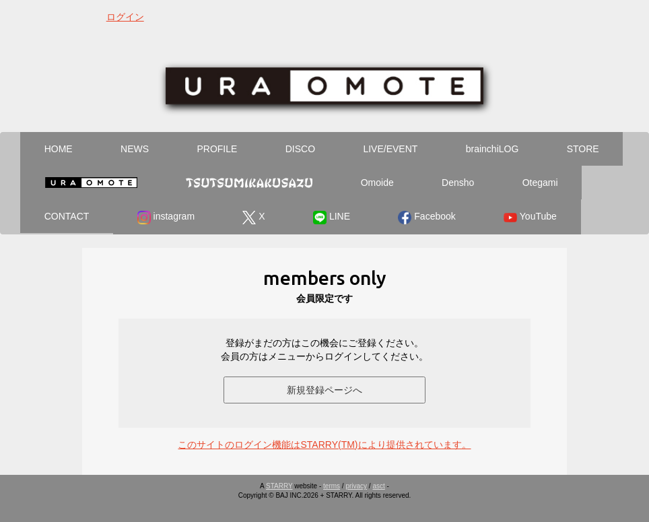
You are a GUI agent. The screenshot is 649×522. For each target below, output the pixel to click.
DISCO (300, 148)
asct (378, 486)
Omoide (377, 182)
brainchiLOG (492, 148)
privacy (356, 486)
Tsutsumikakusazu (249, 182)
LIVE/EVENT (390, 148)
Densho (458, 182)
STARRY (279, 486)
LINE (331, 217)
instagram (166, 217)
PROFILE (217, 148)
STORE (583, 148)
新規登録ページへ (324, 390)
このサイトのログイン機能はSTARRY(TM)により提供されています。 (324, 444)
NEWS (135, 148)
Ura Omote (91, 182)
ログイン (125, 16)
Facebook (426, 217)
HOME (58, 148)
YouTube (530, 217)
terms (331, 486)
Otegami (540, 182)
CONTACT (67, 216)
